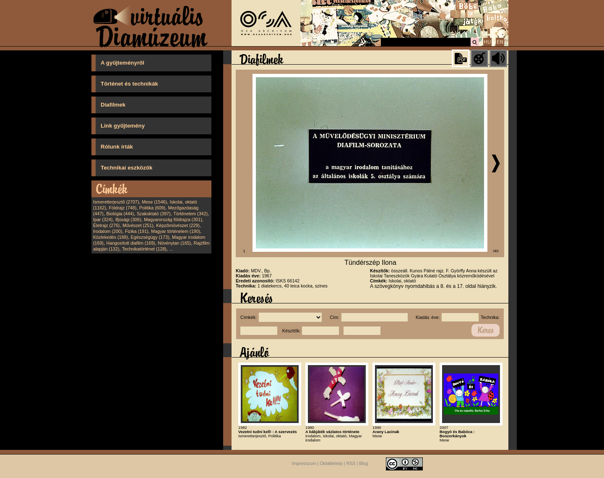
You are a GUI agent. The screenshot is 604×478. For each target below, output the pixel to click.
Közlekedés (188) (110, 237)
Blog (363, 463)
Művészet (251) (137, 225)
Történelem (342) (190, 213)
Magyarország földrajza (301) (173, 219)
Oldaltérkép (331, 463)
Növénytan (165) (174, 243)
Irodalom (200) (107, 231)
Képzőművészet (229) (178, 225)
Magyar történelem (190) (175, 231)
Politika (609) (152, 207)
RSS (351, 463)
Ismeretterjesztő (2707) (116, 201)
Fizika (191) (136, 231)
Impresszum (304, 463)
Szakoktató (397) (154, 213)
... (171, 248)
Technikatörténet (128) (144, 248)
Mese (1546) (154, 201)
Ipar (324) (102, 219)
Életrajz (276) (106, 225)
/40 (496, 251)
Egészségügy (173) (150, 237)
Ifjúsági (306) (128, 219)
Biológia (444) (120, 213)
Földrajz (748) (122, 207)
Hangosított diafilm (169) (131, 243)
